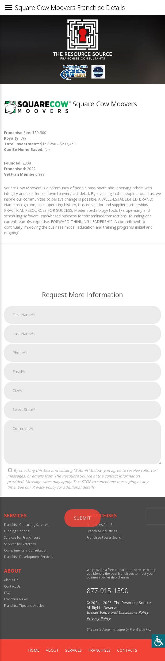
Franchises (99, 650)
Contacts (127, 650)
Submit (82, 602)
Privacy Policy (44, 570)
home (33, 650)
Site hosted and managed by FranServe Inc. (119, 629)
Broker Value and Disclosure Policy (117, 612)
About (52, 650)
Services (73, 650)
